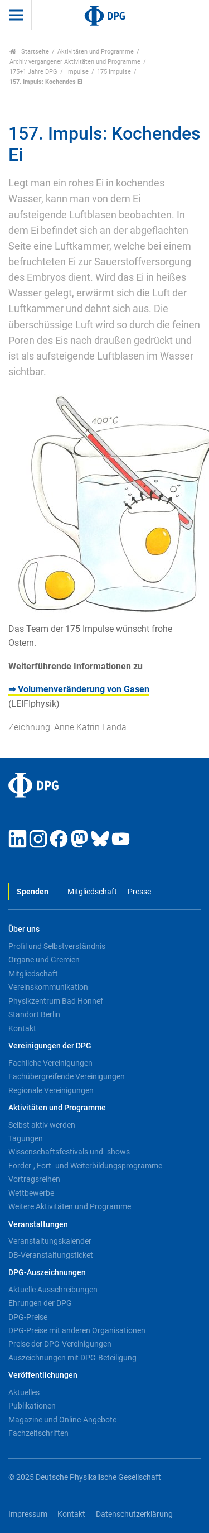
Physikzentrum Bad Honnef (55, 1001)
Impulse (77, 71)
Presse (139, 892)
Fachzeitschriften (38, 1433)
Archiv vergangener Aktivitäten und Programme (74, 61)
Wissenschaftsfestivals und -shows (69, 1151)
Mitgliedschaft (92, 892)
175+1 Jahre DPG (33, 71)
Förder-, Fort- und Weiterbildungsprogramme (85, 1165)
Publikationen (32, 1405)
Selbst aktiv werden (41, 1124)
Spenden (32, 892)
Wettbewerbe (31, 1193)
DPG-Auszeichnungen (47, 1272)
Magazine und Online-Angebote (62, 1419)
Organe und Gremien (44, 959)
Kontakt (22, 1028)
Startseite (29, 51)
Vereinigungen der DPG (49, 1046)
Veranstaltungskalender (49, 1241)
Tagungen (25, 1138)
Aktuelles (24, 1392)
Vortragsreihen (34, 1179)
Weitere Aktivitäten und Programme (69, 1206)
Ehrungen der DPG (40, 1303)
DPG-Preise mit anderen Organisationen (76, 1330)
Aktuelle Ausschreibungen (53, 1289)
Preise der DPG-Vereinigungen (59, 1343)
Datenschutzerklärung (134, 1514)
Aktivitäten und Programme (95, 51)
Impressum (27, 1514)
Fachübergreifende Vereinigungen (66, 1076)
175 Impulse (114, 71)
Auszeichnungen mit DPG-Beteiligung (72, 1357)
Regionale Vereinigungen (51, 1090)
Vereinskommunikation (48, 987)
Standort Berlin (34, 1014)
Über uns (24, 929)
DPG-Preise (27, 1316)
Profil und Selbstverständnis (56, 946)
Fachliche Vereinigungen (50, 1062)
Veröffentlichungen (42, 1375)
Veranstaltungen (38, 1224)
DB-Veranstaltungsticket (50, 1255)
